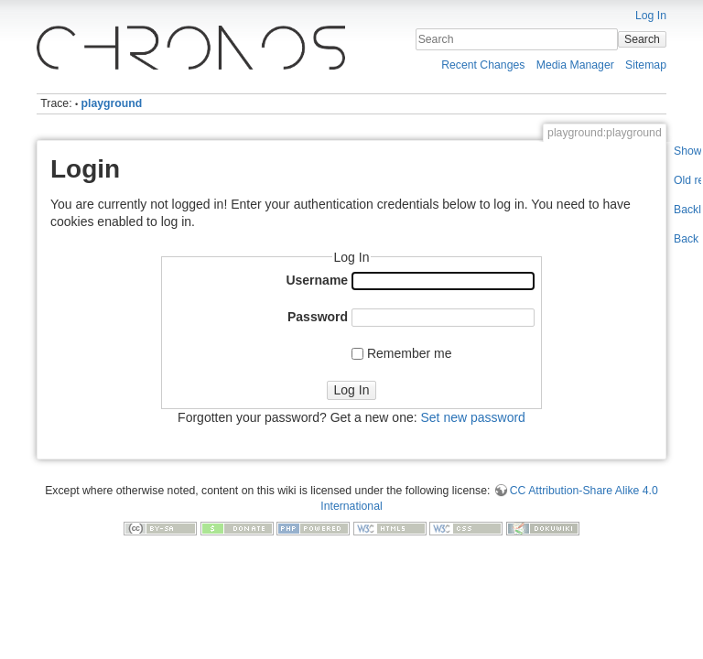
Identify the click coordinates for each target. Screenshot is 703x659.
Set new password (472, 417)
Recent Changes (483, 65)
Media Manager (575, 65)
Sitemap (645, 65)
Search (642, 39)
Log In (650, 15)
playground (112, 103)
